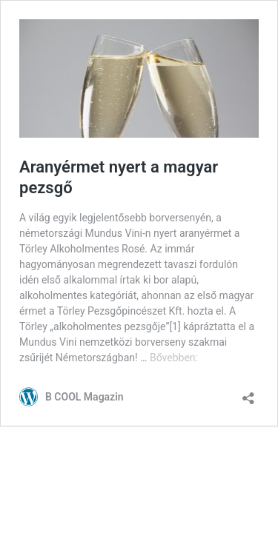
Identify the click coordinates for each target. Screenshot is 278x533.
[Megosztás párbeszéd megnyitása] (248, 393)
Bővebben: (174, 357)
